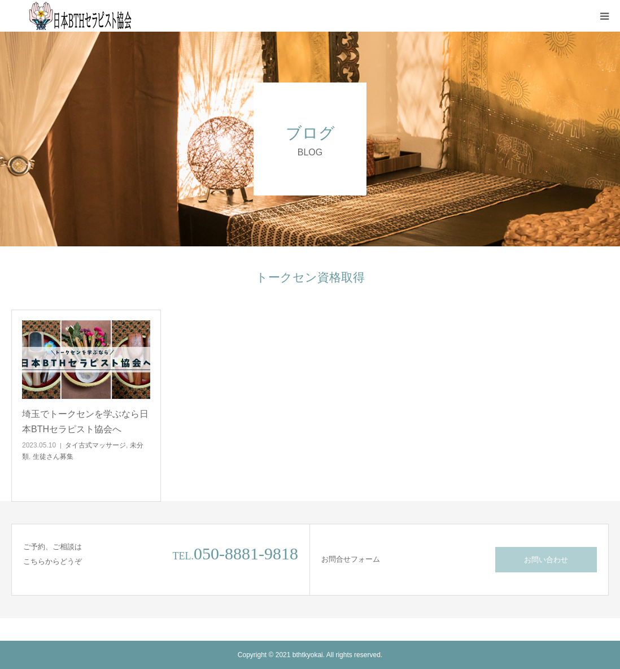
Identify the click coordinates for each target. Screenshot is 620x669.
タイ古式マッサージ (95, 445)
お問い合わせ (546, 559)
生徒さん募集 (53, 457)
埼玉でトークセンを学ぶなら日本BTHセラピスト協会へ (85, 421)
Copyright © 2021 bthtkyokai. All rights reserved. (310, 655)
